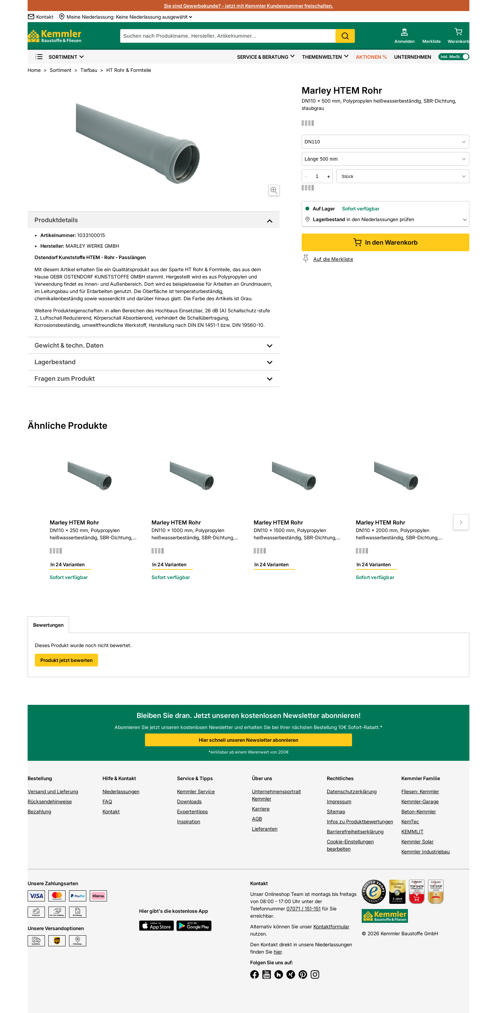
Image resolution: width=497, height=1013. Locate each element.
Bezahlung (39, 811)
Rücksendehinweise (50, 801)
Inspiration (188, 821)
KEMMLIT (412, 831)
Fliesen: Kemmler (420, 791)
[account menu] (404, 36)
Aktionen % (371, 57)
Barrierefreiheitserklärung (355, 831)
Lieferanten (264, 829)
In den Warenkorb (385, 242)
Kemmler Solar (417, 841)
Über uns (262, 778)
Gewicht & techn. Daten (69, 345)
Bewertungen (48, 625)
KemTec (410, 821)
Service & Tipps (195, 778)
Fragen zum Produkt (65, 378)
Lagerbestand (55, 362)
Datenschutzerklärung (352, 791)
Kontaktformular (331, 926)
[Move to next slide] (461, 522)
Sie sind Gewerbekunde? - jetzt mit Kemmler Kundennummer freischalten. (248, 6)
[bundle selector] (402, 176)
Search (345, 36)
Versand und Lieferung (53, 791)
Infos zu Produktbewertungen (360, 821)
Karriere (261, 809)
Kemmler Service (196, 791)
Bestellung (40, 778)
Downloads (189, 801)
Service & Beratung (262, 57)
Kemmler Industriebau (425, 851)
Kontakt (111, 811)
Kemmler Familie (420, 778)
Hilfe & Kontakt (119, 778)
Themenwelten (322, 57)
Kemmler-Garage (420, 801)
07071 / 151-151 (303, 908)
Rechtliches (340, 778)
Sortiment (56, 57)
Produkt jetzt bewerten (66, 660)
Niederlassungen (121, 791)
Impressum (339, 801)
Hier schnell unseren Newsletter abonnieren (248, 740)
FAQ (107, 801)
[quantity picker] (317, 176)
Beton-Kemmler (418, 811)
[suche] (237, 36)
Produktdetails (56, 220)
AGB (257, 819)
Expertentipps (192, 811)
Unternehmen (412, 57)
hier (278, 952)
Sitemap (336, 811)
